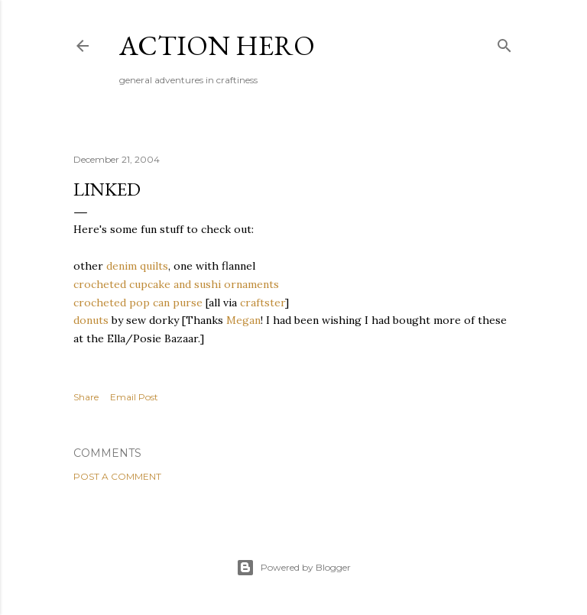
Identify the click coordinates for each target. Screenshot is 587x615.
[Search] (504, 42)
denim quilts (137, 266)
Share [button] (86, 397)
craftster (262, 302)
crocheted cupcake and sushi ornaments (176, 284)
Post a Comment (117, 476)
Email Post (134, 397)
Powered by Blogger (293, 567)
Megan (243, 320)
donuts (91, 320)
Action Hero (217, 45)
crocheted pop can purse (138, 302)
